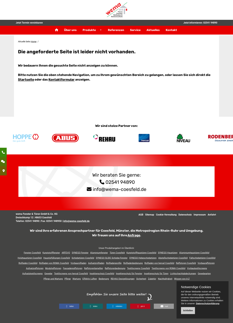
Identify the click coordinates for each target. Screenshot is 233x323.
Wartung (77, 278)
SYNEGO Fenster (80, 252)
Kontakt (171, 32)
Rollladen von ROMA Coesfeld (54, 263)
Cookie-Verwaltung (166, 214)
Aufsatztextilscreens (32, 273)
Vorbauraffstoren (206, 263)
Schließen (188, 310)
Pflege (67, 278)
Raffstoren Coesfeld (186, 263)
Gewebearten (204, 273)
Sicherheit (141, 278)
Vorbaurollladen (78, 263)
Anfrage (133, 235)
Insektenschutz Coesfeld (102, 273)
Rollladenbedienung (133, 263)
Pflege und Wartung (53, 278)
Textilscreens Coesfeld (138, 268)
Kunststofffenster (51, 252)
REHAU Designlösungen (122, 278)
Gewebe (48, 273)
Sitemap (149, 214)
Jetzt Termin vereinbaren (29, 24)
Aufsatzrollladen (96, 263)
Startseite (26, 79)
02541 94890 (210, 24)
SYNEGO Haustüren (167, 252)
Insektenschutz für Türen (156, 273)
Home (33, 41)
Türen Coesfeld (117, 252)
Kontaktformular (61, 79)
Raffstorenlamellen (93, 268)
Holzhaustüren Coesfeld (30, 258)
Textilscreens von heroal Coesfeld (71, 273)
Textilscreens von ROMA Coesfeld (168, 268)
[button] (69, 306)
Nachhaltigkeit (165, 278)
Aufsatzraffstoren (34, 268)
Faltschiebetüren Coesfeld (202, 258)
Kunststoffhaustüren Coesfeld (141, 252)
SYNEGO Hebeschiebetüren (142, 258)
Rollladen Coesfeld (28, 263)
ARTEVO (66, 252)
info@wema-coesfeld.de (119, 189)
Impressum (200, 214)
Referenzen (116, 32)
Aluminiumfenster (99, 252)
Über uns (70, 32)
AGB (140, 214)
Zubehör (152, 278)
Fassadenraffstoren (72, 268)
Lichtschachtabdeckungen (183, 273)
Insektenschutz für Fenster (129, 273)
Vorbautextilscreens (197, 268)
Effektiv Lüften (89, 278)
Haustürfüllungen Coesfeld (56, 258)
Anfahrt (212, 214)
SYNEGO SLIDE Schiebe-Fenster (111, 258)
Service (135, 32)
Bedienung (104, 278)
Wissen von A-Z (182, 278)
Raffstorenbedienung (115, 268)
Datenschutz (185, 214)
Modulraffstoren (53, 268)
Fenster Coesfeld (32, 252)
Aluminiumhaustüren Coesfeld (194, 252)
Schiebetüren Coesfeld (83, 258)
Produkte (89, 32)
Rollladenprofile (114, 263)
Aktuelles (153, 32)
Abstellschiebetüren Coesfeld (173, 258)
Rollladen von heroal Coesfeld (159, 263)
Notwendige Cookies (196, 287)
